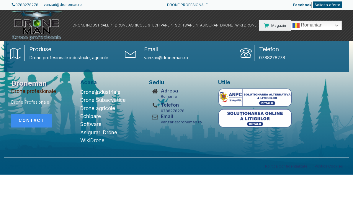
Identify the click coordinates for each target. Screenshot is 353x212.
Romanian (307, 25)
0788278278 (272, 57)
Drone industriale (100, 92)
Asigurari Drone (216, 25)
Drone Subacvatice (103, 100)
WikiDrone (92, 140)
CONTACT (31, 120)
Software (186, 25)
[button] (275, 25)
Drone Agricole (132, 25)
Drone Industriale (92, 25)
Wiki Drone (245, 25)
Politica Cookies (329, 166)
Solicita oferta (327, 4)
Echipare (162, 25)
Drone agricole (97, 108)
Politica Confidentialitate (286, 166)
